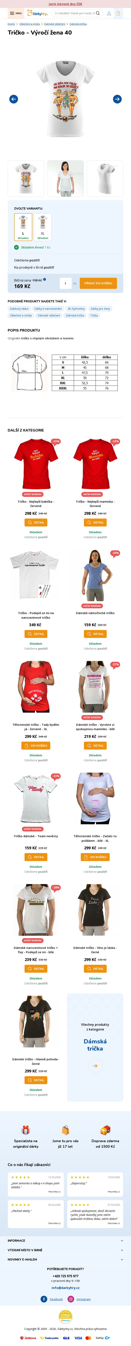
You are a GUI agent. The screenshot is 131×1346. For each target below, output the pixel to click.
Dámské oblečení (54, 24)
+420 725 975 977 (65, 1276)
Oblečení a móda (29, 24)
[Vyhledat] (99, 13)
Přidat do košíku (98, 283)
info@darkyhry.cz (66, 1288)
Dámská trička (78, 24)
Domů (11, 24)
